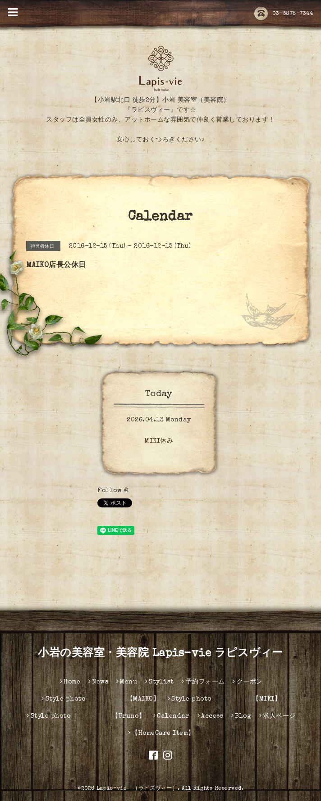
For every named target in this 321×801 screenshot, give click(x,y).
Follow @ (112, 491)
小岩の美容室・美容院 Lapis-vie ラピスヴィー (160, 653)
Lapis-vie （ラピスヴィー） (137, 789)
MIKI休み (159, 441)
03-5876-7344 (283, 14)
